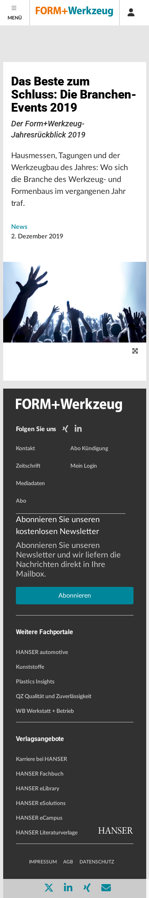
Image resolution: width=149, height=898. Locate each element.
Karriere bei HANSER (41, 759)
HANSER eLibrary (37, 789)
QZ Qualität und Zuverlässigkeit (53, 696)
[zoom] (135, 351)
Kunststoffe (30, 667)
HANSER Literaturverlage (46, 833)
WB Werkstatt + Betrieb (45, 711)
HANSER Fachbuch (40, 774)
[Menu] (15, 12)
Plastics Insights (35, 682)
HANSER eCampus (39, 818)
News (19, 227)
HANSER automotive (42, 652)
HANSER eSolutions (41, 803)
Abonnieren (74, 595)
